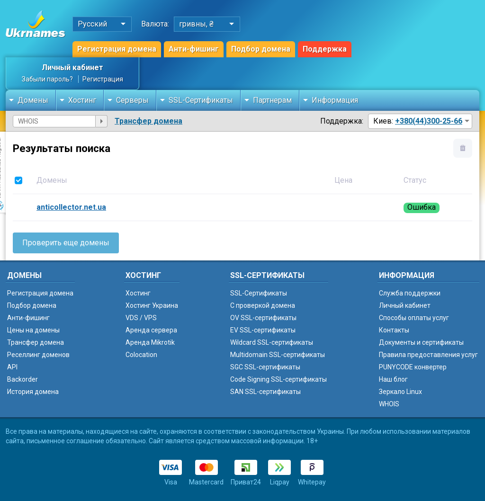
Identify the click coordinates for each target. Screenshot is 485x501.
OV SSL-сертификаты (263, 318)
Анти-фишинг (194, 49)
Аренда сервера (151, 330)
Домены (33, 100)
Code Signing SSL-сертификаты (278, 379)
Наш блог (393, 379)
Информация (335, 100)
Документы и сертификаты (421, 342)
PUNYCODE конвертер (413, 367)
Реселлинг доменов (38, 354)
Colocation (141, 354)
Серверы (132, 100)
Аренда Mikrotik (150, 342)
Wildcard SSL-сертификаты (271, 342)
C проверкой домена (262, 305)
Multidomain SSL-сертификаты (277, 354)
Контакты (394, 330)
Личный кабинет (72, 67)
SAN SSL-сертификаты (265, 391)
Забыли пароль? (47, 79)
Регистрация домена (116, 49)
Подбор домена (260, 49)
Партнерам (272, 100)
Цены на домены (33, 330)
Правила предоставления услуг (428, 354)
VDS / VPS (141, 318)
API (12, 367)
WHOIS (389, 404)
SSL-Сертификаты (201, 100)
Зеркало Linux (400, 391)
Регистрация (102, 79)
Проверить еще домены (65, 242)
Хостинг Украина (152, 305)
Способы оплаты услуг (414, 318)
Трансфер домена (148, 120)
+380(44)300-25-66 (428, 120)
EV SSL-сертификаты (263, 330)
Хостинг (82, 100)
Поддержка (325, 49)
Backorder (22, 379)
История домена (33, 391)
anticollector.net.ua (71, 207)
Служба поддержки (409, 293)
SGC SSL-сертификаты (265, 367)
